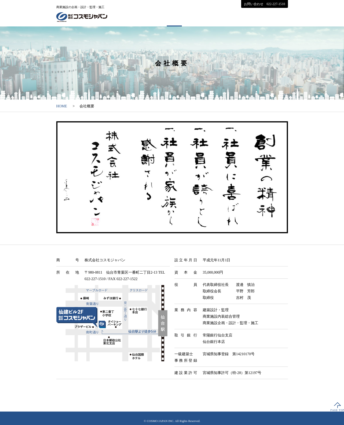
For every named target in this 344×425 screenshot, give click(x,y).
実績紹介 (207, 17)
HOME (142, 17)
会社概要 (174, 17)
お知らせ (239, 17)
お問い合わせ (264, 4)
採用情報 (271, 17)
